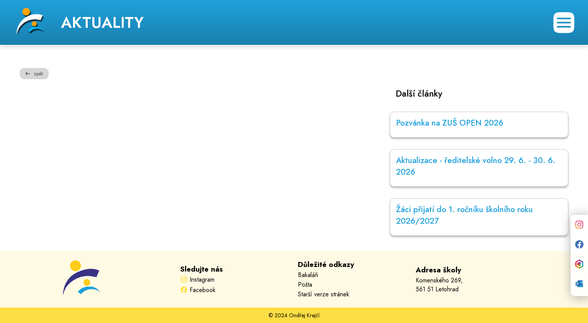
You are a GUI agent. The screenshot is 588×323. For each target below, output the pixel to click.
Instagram (202, 279)
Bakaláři (308, 274)
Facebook (203, 290)
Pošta (305, 284)
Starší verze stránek (323, 294)
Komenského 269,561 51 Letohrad (439, 285)
